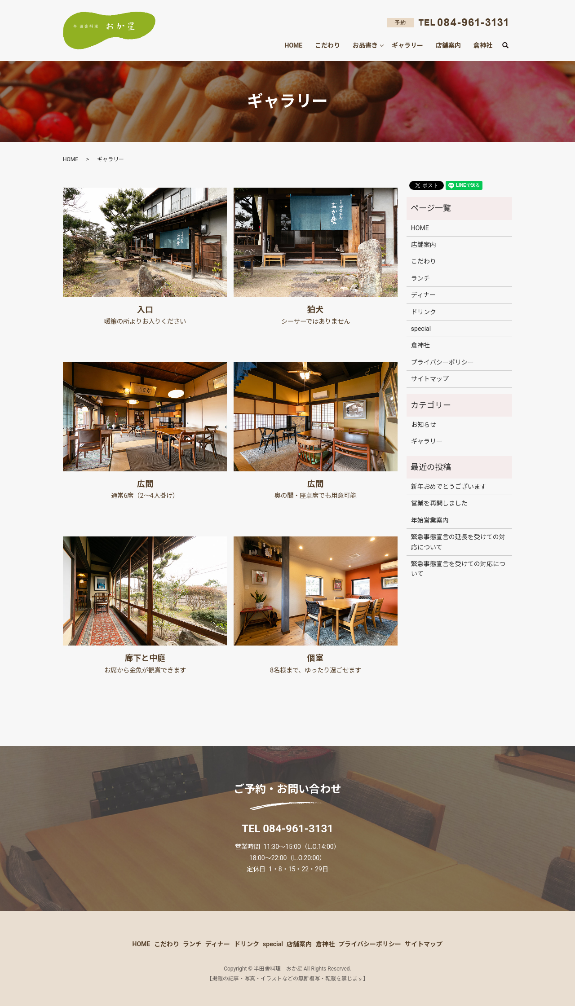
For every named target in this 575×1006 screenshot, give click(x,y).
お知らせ (423, 424)
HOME (294, 45)
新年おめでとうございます (449, 486)
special (421, 328)
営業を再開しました (439, 503)
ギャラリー (407, 45)
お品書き (365, 45)
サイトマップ (430, 378)
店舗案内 (448, 45)
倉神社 (482, 45)
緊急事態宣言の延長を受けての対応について (458, 541)
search (509, 45)
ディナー (423, 295)
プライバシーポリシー (442, 362)
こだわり (327, 45)
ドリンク (423, 312)
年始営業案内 (430, 520)
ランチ (420, 278)
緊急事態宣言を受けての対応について (458, 568)
